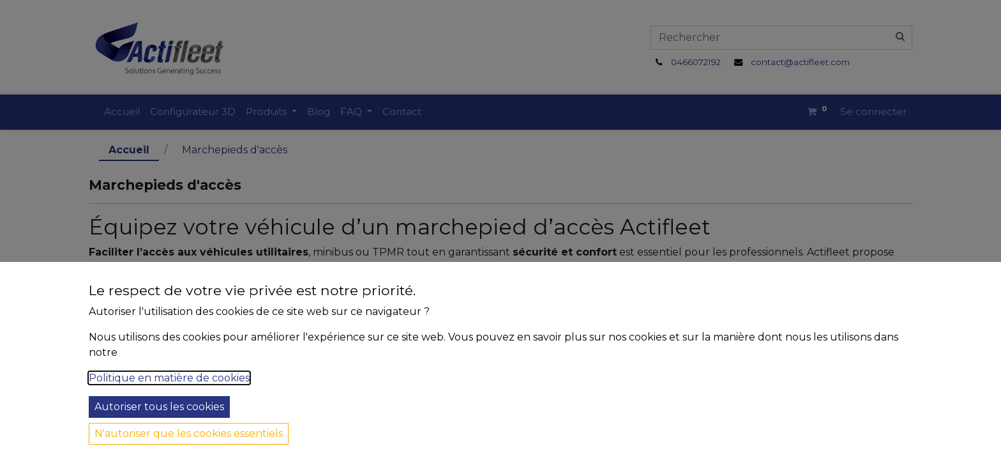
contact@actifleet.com (800, 62)
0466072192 (696, 62)
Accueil (129, 150)
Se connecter (873, 111)
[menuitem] (122, 112)
